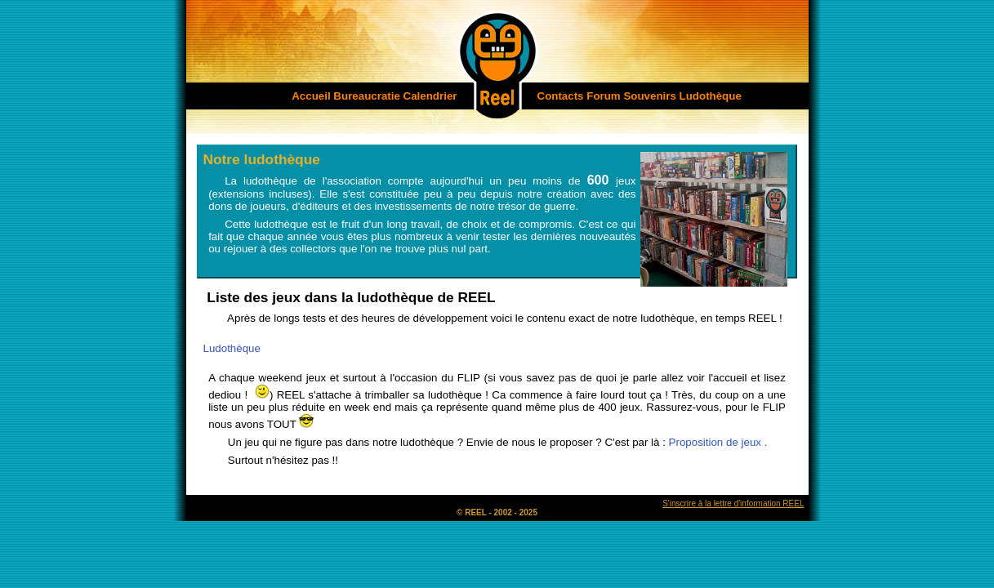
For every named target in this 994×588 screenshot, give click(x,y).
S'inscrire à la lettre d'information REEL (733, 503)
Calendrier (430, 96)
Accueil (311, 96)
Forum (603, 96)
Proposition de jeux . (718, 442)
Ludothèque (711, 96)
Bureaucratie (366, 96)
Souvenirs (649, 96)
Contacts (560, 96)
